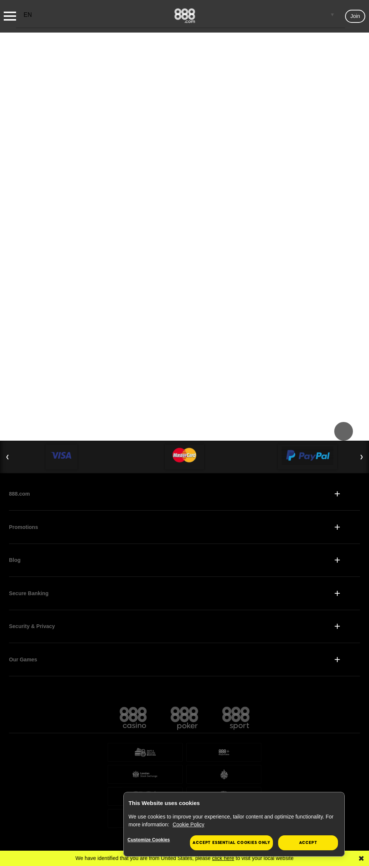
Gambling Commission (148, 790)
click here (223, 858)
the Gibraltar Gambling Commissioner (270, 763)
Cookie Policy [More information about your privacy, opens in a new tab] (189, 824)
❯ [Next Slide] (361, 364)
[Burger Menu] (10, 16)
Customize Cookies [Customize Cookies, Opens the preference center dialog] (152, 840)
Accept (308, 842)
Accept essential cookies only (231, 842)
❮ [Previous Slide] (7, 364)
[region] (234, 824)
